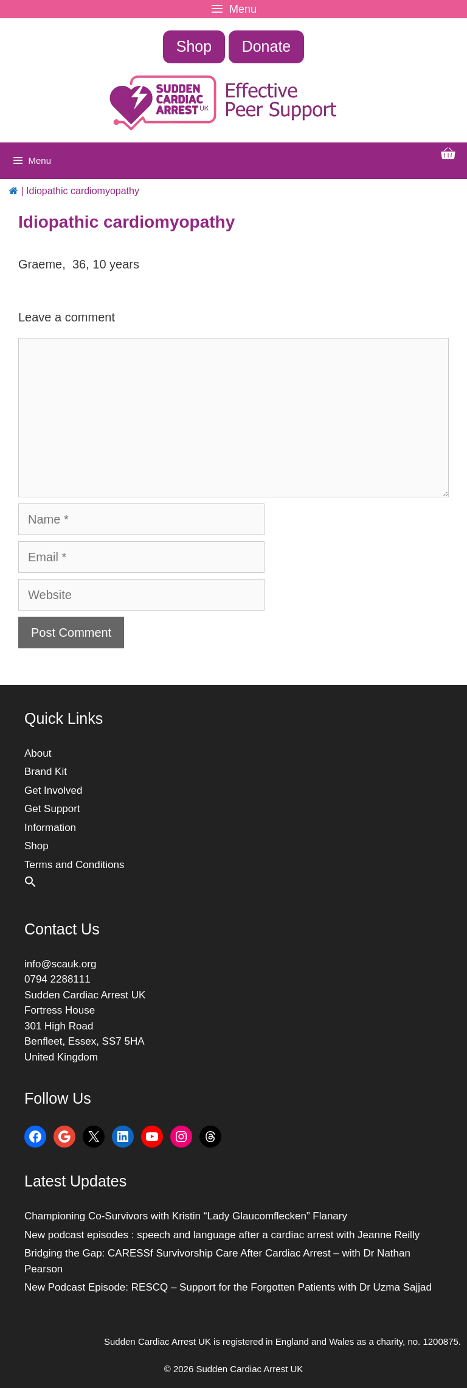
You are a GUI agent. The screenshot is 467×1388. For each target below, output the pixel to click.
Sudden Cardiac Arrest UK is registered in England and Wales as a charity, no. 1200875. (282, 1341)
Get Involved (53, 790)
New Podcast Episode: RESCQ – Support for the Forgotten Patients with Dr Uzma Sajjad (228, 1287)
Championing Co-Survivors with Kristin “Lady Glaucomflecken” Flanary (185, 1216)
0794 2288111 (57, 979)
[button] (30, 884)
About (37, 753)
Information (50, 827)
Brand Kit (45, 771)
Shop (194, 46)
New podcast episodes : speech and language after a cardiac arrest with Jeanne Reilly (222, 1235)
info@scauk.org (60, 964)
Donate (266, 46)
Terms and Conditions (74, 865)
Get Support (52, 809)
